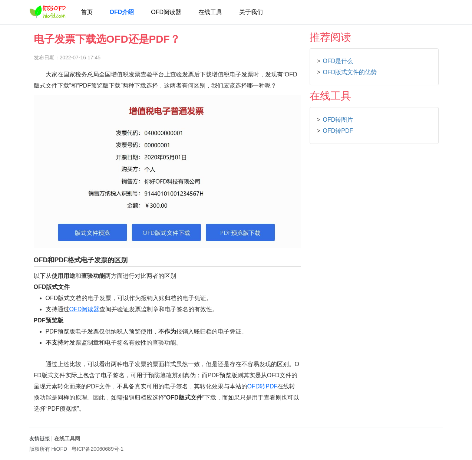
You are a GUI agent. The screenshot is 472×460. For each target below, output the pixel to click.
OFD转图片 (338, 119)
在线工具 (210, 12)
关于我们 (251, 12)
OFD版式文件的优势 (350, 72)
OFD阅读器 (166, 12)
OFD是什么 (338, 61)
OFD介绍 (122, 12)
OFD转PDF (262, 386)
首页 (87, 12)
